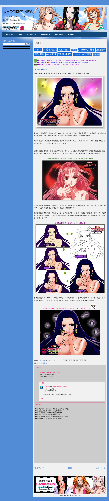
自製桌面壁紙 (50, 49)
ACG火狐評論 (51, 54)
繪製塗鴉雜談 (39, 54)
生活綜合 (37, 50)
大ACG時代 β (8, 34)
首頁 (70, 468)
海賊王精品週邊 (86, 49)
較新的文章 (39, 468)
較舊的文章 (101, 468)
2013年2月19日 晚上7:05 (51, 372)
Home (20, 34)
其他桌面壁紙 (64, 50)
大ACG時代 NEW (18, 11)
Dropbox (71, 34)
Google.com (59, 34)
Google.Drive (45, 34)
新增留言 (38, 404)
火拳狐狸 (47, 386)
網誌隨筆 (100, 49)
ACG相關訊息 (64, 54)
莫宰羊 (42, 372)
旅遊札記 (73, 50)
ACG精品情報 (87, 54)
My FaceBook (31, 34)
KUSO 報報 (96, 54)
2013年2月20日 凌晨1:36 (60, 386)
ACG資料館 (76, 54)
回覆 (41, 379)
